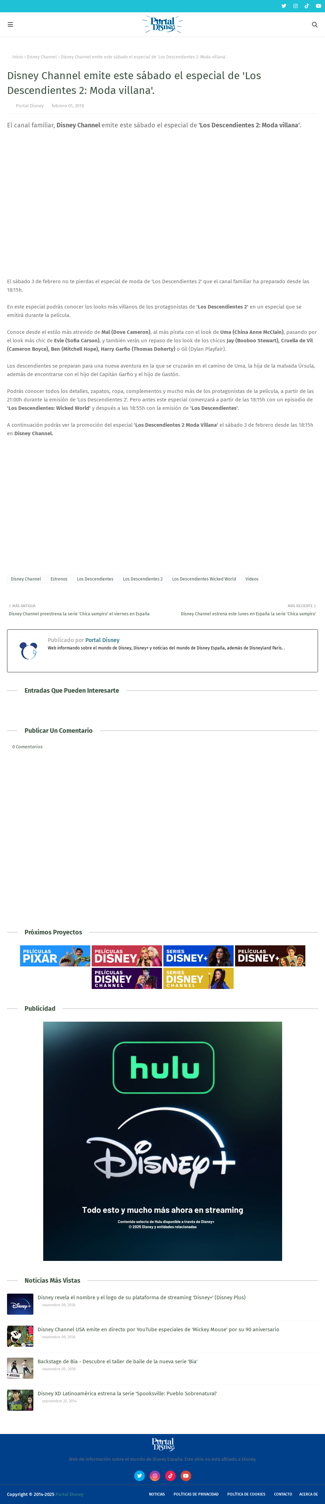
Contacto (283, 1494)
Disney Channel (42, 57)
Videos (252, 579)
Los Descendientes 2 (143, 579)
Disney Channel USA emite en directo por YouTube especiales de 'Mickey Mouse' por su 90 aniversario (158, 1329)
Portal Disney (30, 105)
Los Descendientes (95, 579)
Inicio (17, 57)
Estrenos (59, 579)
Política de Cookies (246, 1494)
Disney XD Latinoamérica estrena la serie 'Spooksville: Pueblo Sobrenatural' (127, 1393)
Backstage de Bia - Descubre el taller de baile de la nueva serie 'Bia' (117, 1361)
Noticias (157, 1494)
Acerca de (308, 1494)
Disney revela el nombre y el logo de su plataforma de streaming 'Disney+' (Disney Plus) (142, 1297)
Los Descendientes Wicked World (204, 579)
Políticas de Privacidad (196, 1494)
